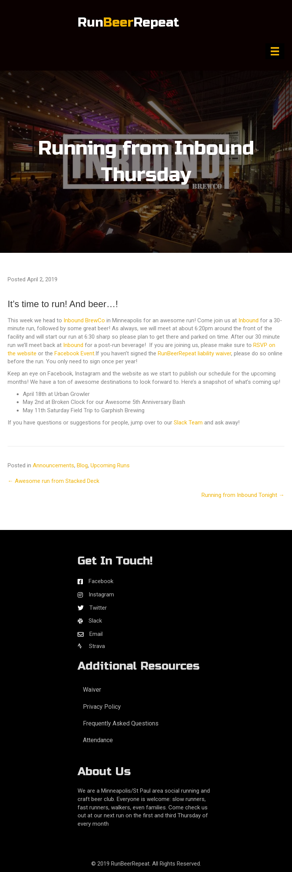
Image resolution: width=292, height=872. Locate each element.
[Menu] (274, 51)
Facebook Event (74, 353)
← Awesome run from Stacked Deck (53, 481)
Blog (82, 465)
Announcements (53, 465)
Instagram (101, 594)
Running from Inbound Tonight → (243, 495)
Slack (95, 620)
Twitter (98, 607)
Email (96, 634)
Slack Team (188, 422)
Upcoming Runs (110, 465)
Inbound (248, 320)
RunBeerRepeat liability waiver (194, 353)
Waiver (92, 689)
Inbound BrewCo (84, 320)
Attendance (98, 740)
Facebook (101, 581)
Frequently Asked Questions (121, 723)
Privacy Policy (102, 706)
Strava (91, 646)
